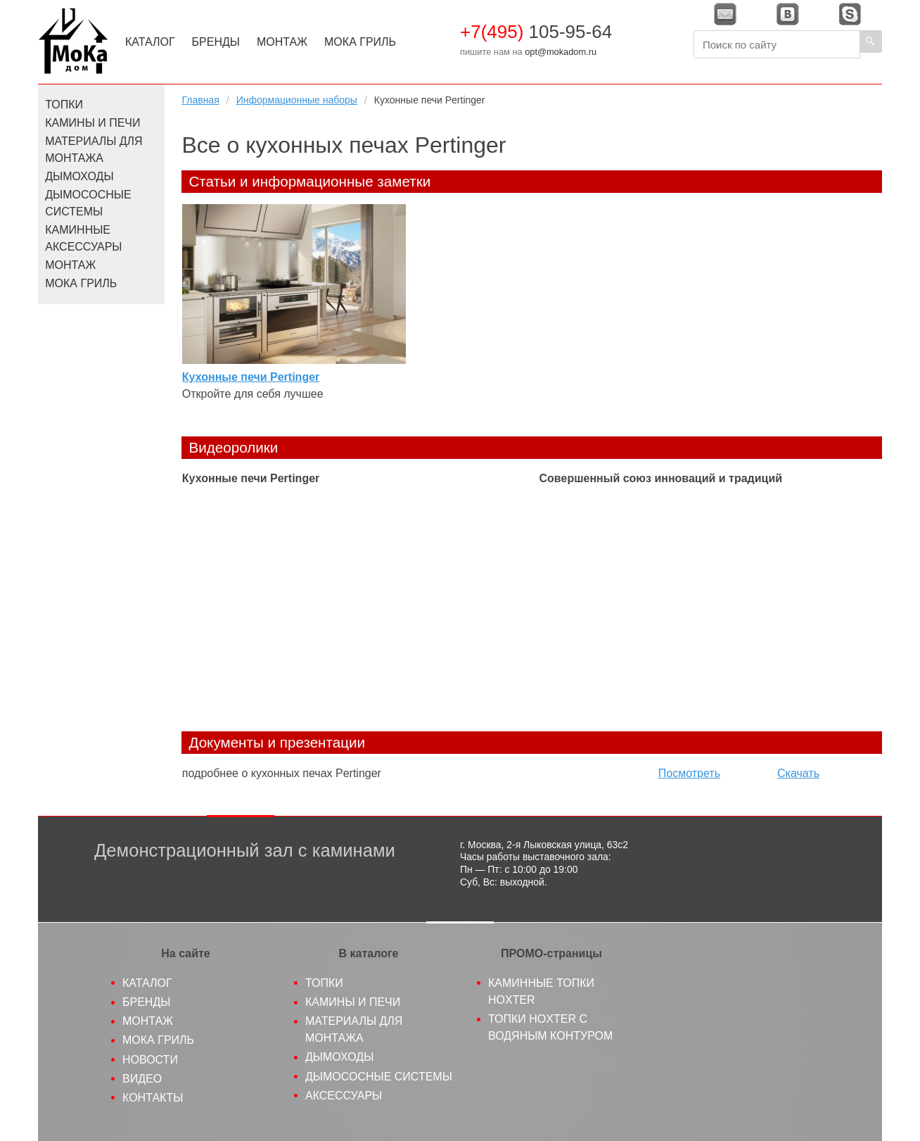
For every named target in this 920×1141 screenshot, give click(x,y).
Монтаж (282, 42)
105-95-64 (536, 31)
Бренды (216, 42)
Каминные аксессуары (83, 238)
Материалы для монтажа (93, 149)
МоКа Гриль (360, 42)
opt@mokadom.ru (560, 51)
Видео (142, 1079)
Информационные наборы (296, 100)
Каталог (150, 42)
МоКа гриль (158, 1040)
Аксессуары (343, 1096)
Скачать (798, 773)
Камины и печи (92, 123)
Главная (200, 100)
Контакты (152, 1098)
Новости (150, 1060)
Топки (64, 105)
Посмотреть (689, 773)
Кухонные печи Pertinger (250, 377)
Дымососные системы (88, 203)
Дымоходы (79, 176)
